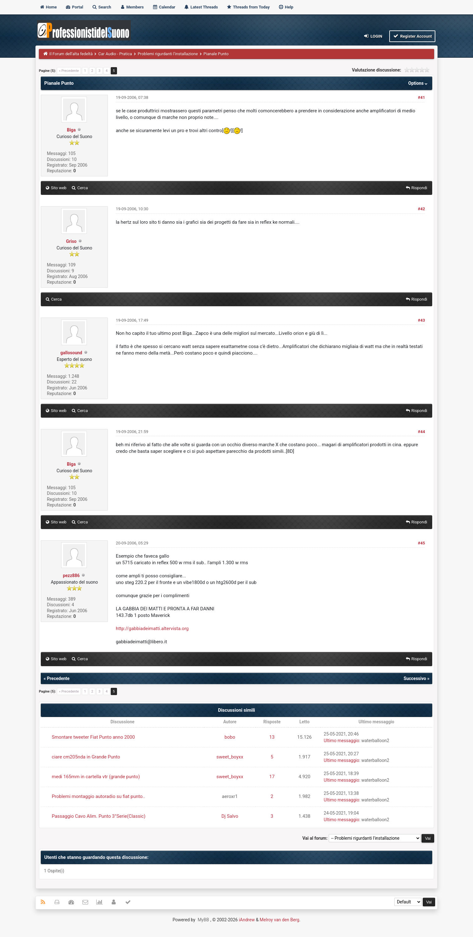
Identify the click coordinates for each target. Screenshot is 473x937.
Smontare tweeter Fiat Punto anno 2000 (93, 737)
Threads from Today (248, 7)
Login (372, 36)
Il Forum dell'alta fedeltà (71, 53)
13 (272, 737)
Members (132, 7)
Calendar (163, 7)
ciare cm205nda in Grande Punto (86, 757)
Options (418, 83)
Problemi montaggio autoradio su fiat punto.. (98, 796)
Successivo (415, 678)
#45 (421, 543)
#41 (421, 97)
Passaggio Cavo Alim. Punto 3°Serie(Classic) (99, 816)
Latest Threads (201, 7)
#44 (421, 431)
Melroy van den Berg (279, 919)
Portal (74, 7)
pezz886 (71, 575)
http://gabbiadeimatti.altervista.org (152, 628)
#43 (421, 320)
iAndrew (247, 919)
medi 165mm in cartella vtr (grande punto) (96, 776)
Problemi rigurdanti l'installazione (168, 53)
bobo (230, 737)
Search (101, 7)
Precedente (58, 678)
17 (272, 776)
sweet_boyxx (229, 757)
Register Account (412, 36)
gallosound (71, 352)
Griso (71, 241)
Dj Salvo (229, 816)
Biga (71, 129)
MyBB (203, 919)
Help (285, 7)
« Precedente (69, 71)
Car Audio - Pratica (115, 53)
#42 (421, 208)
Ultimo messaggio (341, 740)
